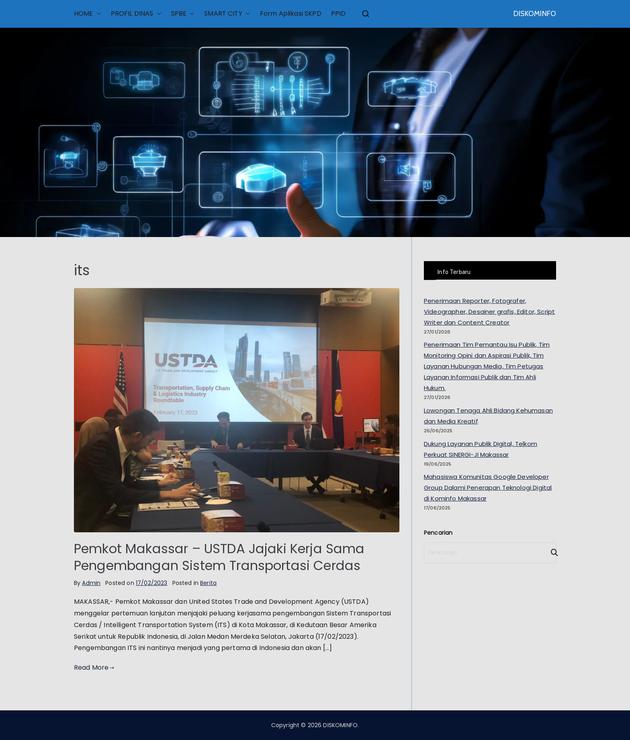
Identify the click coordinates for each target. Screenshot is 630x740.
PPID (338, 13)
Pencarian (438, 533)
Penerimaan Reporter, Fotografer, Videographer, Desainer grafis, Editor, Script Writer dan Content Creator (489, 311)
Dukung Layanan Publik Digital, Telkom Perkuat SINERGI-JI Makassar (480, 449)
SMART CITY (227, 14)
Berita (208, 583)
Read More (94, 667)
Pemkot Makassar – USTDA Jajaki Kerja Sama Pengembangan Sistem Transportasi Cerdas (219, 557)
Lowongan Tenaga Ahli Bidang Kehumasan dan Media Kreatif (488, 415)
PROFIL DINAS (136, 14)
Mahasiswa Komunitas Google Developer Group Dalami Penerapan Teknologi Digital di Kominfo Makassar (488, 487)
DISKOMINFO (534, 13)
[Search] (551, 553)
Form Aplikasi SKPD (290, 13)
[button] (97, 14)
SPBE (183, 14)
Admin (91, 583)
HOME (87, 14)
